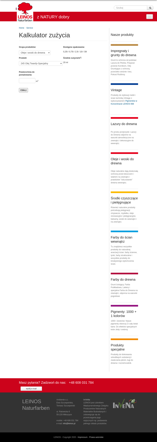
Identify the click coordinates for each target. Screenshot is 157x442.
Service (29, 28)
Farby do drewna (123, 279)
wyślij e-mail (31, 388)
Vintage (116, 90)
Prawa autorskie (96, 437)
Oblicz (23, 90)
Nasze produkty (122, 35)
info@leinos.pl (69, 423)
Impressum (82, 437)
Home (21, 28)
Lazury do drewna (124, 124)
